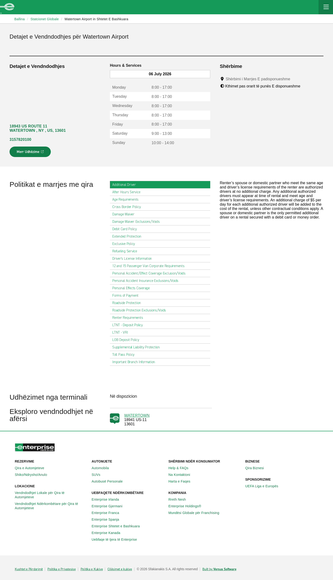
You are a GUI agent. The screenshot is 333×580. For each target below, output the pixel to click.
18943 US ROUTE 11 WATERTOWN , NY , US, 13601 (38, 128)
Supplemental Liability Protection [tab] (138, 347)
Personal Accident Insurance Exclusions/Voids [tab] (147, 280)
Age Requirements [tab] (127, 199)
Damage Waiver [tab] (125, 214)
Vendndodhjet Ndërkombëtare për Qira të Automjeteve (51, 506)
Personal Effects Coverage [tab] (133, 288)
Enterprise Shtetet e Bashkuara (118, 526)
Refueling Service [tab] (126, 251)
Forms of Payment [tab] (127, 295)
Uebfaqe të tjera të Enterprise (117, 539)
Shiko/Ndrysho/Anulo (33, 475)
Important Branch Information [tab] (135, 362)
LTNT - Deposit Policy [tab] (129, 325)
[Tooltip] (294, 78)
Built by (219, 569)
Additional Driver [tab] (126, 184)
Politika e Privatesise (61, 569)
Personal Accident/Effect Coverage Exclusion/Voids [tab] (150, 273)
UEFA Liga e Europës (264, 486)
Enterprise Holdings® (188, 506)
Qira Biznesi (257, 468)
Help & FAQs (181, 468)
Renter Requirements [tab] (129, 317)
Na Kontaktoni (182, 475)
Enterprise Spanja (108, 519)
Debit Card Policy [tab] (126, 229)
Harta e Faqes (182, 481)
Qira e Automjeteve (32, 468)
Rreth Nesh (180, 499)
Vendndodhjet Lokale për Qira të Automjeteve (51, 495)
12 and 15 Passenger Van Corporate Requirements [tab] (150, 266)
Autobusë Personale (110, 481)
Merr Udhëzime (30, 153)
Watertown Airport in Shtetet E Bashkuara (96, 19)
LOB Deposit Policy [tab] (127, 339)
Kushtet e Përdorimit (29, 569)
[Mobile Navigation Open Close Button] (326, 7)
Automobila (103, 468)
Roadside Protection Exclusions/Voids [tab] (141, 310)
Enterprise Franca (108, 513)
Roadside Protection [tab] (128, 302)
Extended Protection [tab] (128, 236)
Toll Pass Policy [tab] (125, 354)
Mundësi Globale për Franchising (197, 513)
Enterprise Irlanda (108, 499)
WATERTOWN (137, 415)
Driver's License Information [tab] (134, 258)
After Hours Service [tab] (128, 192)
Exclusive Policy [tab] (125, 243)
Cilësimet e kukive (120, 569)
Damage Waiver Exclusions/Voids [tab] (138, 221)
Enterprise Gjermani (110, 506)
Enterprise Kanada (108, 533)
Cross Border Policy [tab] (128, 206)
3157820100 (20, 139)
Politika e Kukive (92, 569)
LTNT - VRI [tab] (122, 332)
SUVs (99, 475)
